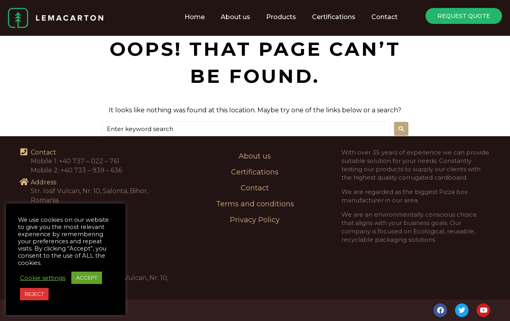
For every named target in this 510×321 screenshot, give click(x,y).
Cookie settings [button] (42, 278)
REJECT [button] (34, 294)
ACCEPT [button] (86, 277)
